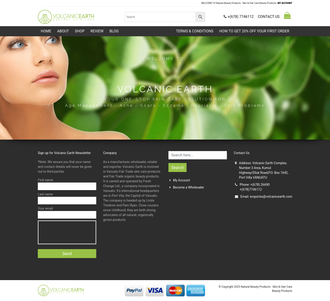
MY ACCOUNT (285, 3)
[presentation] (75, 232)
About (63, 31)
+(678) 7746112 (239, 16)
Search (177, 167)
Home (46, 31)
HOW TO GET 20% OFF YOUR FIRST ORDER (254, 31)
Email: (263, 196)
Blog (114, 31)
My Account (180, 180)
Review (97, 31)
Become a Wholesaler (187, 187)
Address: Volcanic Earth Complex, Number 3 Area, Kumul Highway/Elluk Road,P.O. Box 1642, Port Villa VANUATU (261, 170)
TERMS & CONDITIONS (194, 31)
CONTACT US (269, 16)
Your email (67, 213)
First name (67, 184)
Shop (80, 31)
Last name (67, 198)
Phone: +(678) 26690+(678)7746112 (252, 187)
